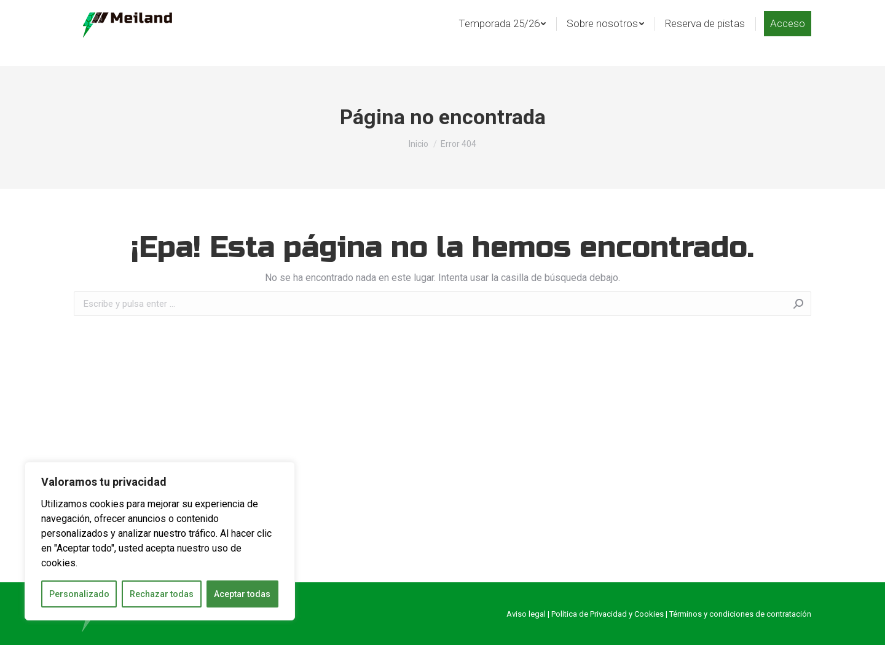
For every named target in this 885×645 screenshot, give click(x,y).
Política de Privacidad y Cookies (607, 614)
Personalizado (79, 594)
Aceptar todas (242, 594)
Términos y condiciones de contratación (740, 614)
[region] (160, 541)
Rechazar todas (162, 594)
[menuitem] (502, 43)
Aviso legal (526, 614)
